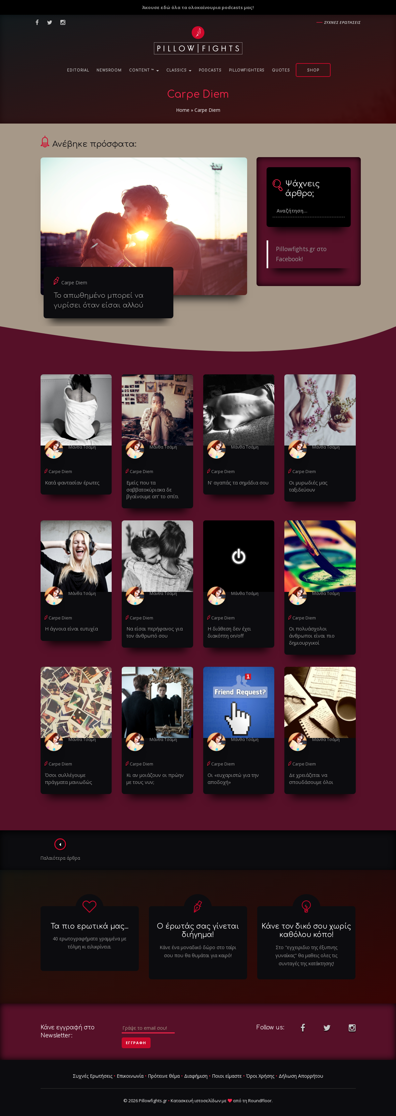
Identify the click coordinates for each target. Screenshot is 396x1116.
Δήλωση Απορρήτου (301, 1067)
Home (182, 110)
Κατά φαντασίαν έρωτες (70, 482)
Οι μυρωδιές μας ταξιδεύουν (319, 482)
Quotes (281, 70)
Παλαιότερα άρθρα (61, 840)
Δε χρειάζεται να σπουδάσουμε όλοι (310, 769)
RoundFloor (260, 1092)
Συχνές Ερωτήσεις (92, 1067)
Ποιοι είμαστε (227, 1067)
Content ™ (144, 70)
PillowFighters (247, 70)
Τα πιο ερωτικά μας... (89, 918)
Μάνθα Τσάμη (81, 447)
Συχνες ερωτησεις (342, 22)
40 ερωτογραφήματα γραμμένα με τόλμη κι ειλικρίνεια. (89, 934)
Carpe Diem (74, 282)
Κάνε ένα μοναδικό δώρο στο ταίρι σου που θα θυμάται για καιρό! (198, 942)
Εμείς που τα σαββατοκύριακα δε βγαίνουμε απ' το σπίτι (151, 489)
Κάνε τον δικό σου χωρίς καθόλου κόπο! (306, 922)
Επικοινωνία (130, 1067)
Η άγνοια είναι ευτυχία (70, 627)
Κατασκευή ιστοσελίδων (196, 1092)
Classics (178, 70)
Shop (313, 70)
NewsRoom (109, 70)
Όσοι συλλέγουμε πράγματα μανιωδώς (76, 769)
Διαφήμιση (196, 1067)
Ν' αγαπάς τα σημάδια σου (236, 482)
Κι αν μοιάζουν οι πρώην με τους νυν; (156, 769)
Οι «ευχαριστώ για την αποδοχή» (231, 769)
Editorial (78, 70)
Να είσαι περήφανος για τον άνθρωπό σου (156, 631)
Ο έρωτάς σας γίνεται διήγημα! (198, 922)
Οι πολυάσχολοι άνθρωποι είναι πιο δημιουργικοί (318, 631)
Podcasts (210, 70)
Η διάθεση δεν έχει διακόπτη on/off (228, 631)
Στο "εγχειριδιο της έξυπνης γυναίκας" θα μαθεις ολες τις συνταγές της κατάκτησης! (306, 946)
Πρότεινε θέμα (164, 1067)
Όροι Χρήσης (260, 1067)
